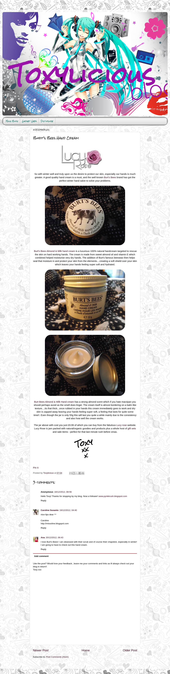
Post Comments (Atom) (57, 657)
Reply (43, 500)
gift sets (132, 428)
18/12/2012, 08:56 (63, 492)
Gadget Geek (29, 121)
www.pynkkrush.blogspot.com (112, 496)
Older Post (130, 650)
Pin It (35, 467)
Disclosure (47, 121)
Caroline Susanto (50, 510)
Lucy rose (121, 425)
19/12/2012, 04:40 (68, 510)
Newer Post (41, 650)
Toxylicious (48, 473)
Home (86, 650)
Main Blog (12, 121)
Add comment (41, 556)
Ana (43, 537)
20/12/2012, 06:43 (54, 537)
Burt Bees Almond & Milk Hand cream (54, 402)
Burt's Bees (110, 177)
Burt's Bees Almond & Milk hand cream (54, 251)
